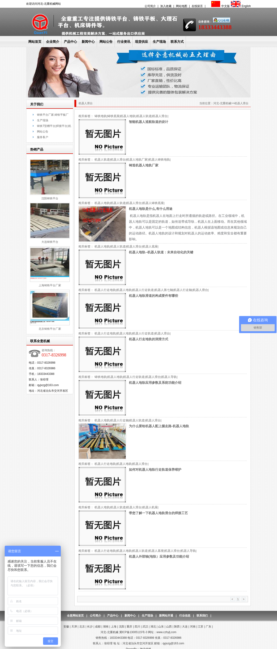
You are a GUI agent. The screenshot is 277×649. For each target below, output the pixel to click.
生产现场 (159, 41)
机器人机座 (150, 507)
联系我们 (202, 615)
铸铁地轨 (101, 116)
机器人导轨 (169, 377)
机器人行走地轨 (105, 290)
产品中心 (70, 41)
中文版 (220, 6)
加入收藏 (165, 6)
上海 (114, 626)
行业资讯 (123, 41)
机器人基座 (156, 550)
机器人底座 (150, 246)
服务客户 (42, 137)
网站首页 (34, 41)
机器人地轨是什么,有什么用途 (150, 209)
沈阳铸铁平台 (49, 198)
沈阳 (121, 626)
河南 (193, 626)
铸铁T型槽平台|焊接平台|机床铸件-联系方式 (54, 126)
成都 (98, 626)
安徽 (66, 626)
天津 (74, 626)
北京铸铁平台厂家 (50, 328)
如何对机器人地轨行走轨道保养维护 (155, 469)
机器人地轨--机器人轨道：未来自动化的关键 (161, 252)
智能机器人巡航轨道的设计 (148, 122)
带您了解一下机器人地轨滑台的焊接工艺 (158, 513)
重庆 (129, 626)
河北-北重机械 (222, 103)
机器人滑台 (160, 116)
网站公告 (106, 41)
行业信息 (184, 615)
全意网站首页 (75, 615)
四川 (137, 626)
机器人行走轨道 (143, 290)
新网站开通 (166, 615)
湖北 (153, 626)
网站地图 (181, 6)
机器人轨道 (144, 116)
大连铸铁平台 (49, 242)
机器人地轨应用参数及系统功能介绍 (155, 382)
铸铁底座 (113, 116)
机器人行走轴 (183, 290)
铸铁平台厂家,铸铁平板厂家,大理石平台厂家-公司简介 (53, 115)
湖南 (106, 626)
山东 (161, 626)
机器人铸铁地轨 (159, 159)
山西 (169, 626)
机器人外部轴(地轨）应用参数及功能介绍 (159, 556)
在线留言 (197, 6)
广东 (208, 626)
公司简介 (150, 6)
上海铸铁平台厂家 (50, 285)
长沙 (90, 626)
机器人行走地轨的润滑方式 (148, 339)
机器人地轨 (127, 116)
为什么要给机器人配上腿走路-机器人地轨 (159, 426)
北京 (82, 626)
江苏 (200, 626)
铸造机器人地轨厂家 (143, 165)
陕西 (177, 626)
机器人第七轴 (164, 290)
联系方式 (177, 41)
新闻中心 (88, 41)
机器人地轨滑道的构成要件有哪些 (153, 296)
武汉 (145, 626)
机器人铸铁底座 (153, 203)
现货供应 (141, 41)
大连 (185, 626)
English (240, 6)
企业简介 (52, 41)
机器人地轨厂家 (137, 159)
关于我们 (36, 104)
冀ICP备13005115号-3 (133, 632)
